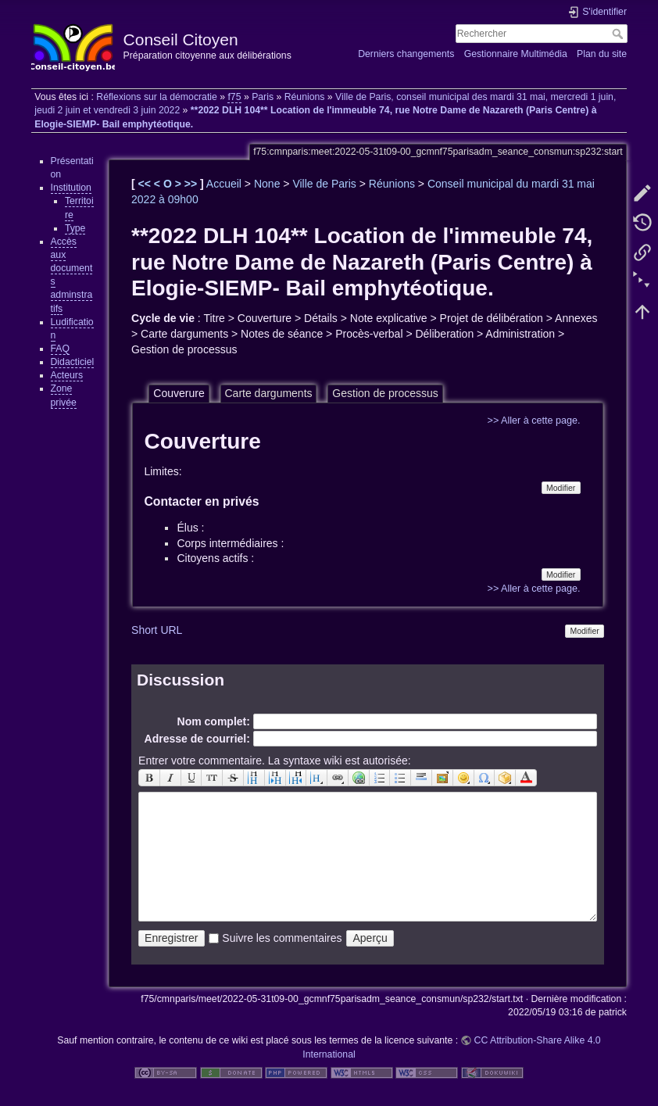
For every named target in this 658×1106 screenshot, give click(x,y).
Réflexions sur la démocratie (156, 96)
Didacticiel (73, 361)
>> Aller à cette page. (534, 420)
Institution (71, 187)
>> (192, 183)
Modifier (560, 487)
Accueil (223, 183)
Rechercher (619, 33)
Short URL (156, 630)
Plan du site (602, 53)
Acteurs (67, 375)
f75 (234, 96)
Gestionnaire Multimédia (515, 53)
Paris (263, 96)
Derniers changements (406, 53)
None (267, 183)
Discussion (180, 680)
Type (75, 228)
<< (146, 183)
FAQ (60, 348)
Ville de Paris (324, 183)
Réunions (304, 96)
